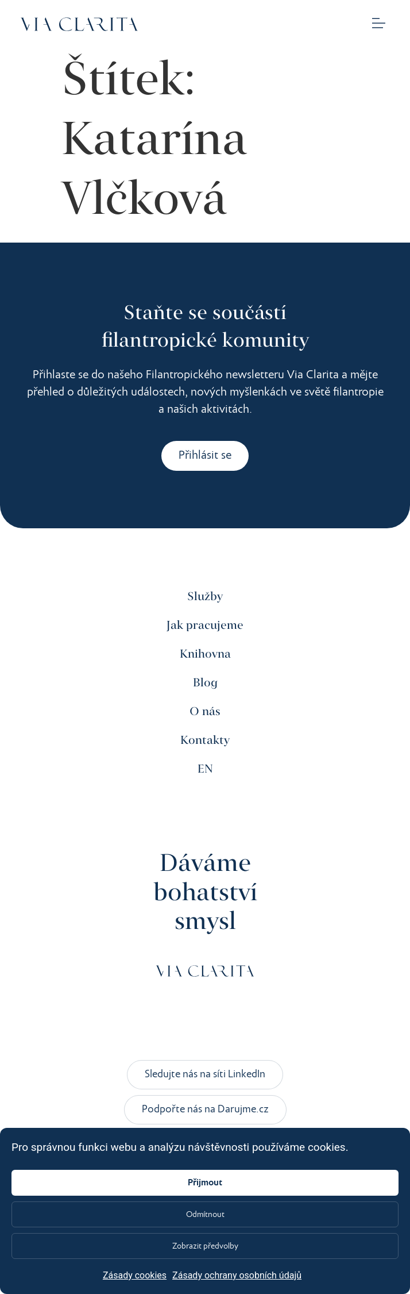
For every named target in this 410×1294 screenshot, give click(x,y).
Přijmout (205, 1183)
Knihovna (205, 654)
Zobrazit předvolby (205, 1246)
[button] (379, 24)
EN (205, 769)
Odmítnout (205, 1215)
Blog (205, 683)
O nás (205, 711)
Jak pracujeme (205, 625)
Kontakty (205, 740)
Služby (205, 597)
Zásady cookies (135, 1275)
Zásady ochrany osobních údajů (236, 1275)
